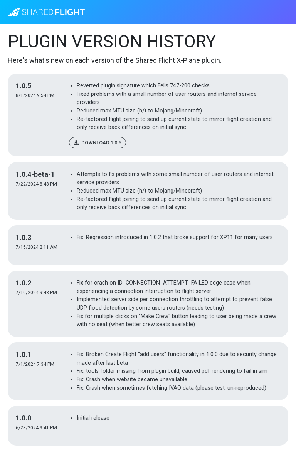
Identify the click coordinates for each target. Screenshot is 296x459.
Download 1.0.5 (97, 143)
